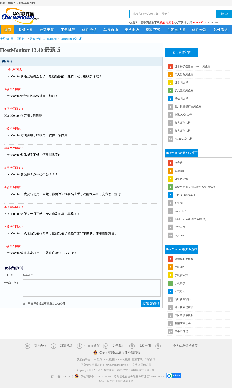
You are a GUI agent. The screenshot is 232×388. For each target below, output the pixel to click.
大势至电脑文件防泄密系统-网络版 (195, 186)
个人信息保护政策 (185, 345)
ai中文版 (180, 291)
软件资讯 (221, 30)
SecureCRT (181, 211)
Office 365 (212, 22)
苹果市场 (110, 30)
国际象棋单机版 (184, 315)
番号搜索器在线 (184, 307)
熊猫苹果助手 (183, 323)
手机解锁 (180, 283)
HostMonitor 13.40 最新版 (30, 50)
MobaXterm (181, 178)
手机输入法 (181, 275)
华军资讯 (149, 359)
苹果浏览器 (181, 331)
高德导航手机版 (184, 259)
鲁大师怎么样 (183, 122)
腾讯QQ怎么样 (183, 114)
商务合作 (40, 345)
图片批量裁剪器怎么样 (188, 106)
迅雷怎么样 (181, 82)
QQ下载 (178, 22)
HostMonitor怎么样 (72, 38)
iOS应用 (109, 359)
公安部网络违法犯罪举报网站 (119, 352)
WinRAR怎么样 (184, 138)
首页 (7, 30)
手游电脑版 (176, 30)
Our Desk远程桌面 (185, 194)
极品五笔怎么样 (184, 90)
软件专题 (199, 30)
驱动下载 (153, 30)
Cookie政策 (92, 345)
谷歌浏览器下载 (150, 22)
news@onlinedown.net (118, 364)
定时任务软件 (183, 299)
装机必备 (25, 30)
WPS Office (199, 22)
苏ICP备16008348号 (62, 376)
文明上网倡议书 (141, 364)
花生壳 (179, 202)
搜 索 (224, 14)
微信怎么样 (181, 98)
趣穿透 (179, 162)
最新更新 (47, 30)
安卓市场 (132, 30)
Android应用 (123, 359)
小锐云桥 (180, 227)
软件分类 (89, 30)
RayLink (179, 235)
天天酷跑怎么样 (184, 74)
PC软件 (98, 359)
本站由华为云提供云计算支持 (116, 380)
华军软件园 (20, 16)
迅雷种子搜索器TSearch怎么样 (192, 66)
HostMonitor (50, 38)
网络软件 (21, 38)
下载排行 (68, 30)
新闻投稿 (66, 345)
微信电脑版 (167, 22)
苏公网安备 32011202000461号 (95, 376)
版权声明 (144, 345)
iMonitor (179, 170)
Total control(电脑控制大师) (190, 219)
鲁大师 (188, 22)
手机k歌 (179, 267)
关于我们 (118, 345)
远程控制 (35, 38)
